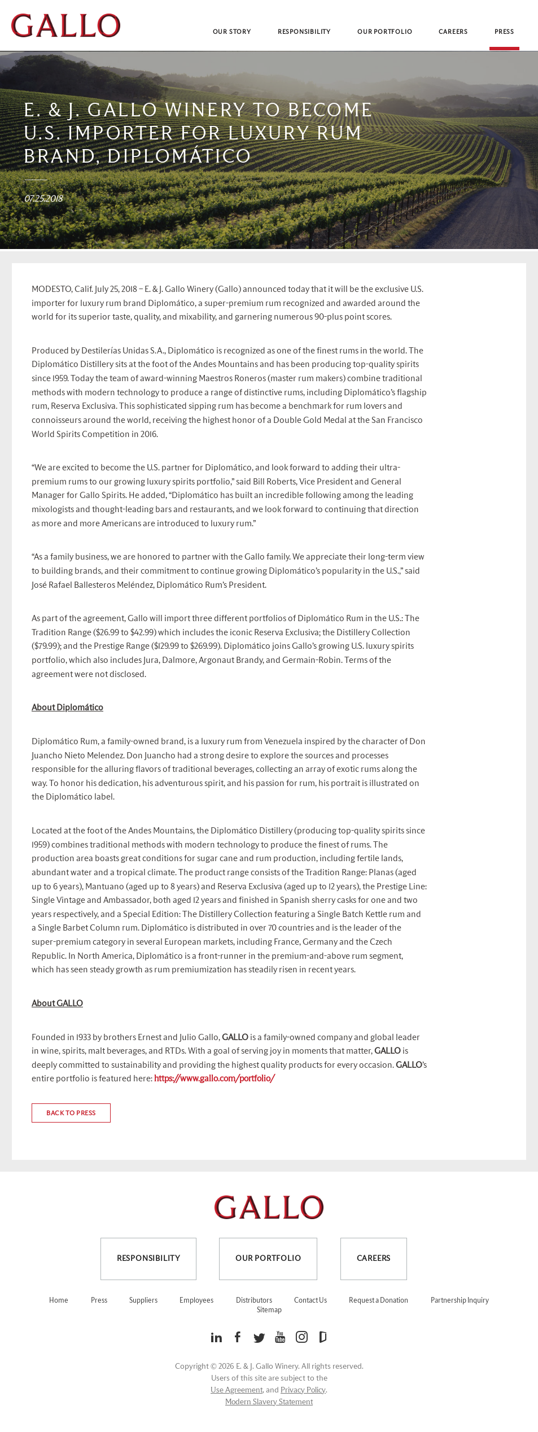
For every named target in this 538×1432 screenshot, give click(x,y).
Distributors (254, 1300)
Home (58, 1300)
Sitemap (269, 1310)
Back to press (71, 1113)
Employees (196, 1300)
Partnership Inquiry (460, 1300)
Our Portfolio (384, 32)
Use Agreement (237, 1390)
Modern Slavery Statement (269, 1402)
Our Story (232, 32)
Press (504, 32)
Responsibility (304, 32)
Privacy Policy (303, 1390)
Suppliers (143, 1300)
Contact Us (310, 1300)
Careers (453, 32)
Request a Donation (378, 1300)
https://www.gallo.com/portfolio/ (214, 1079)
